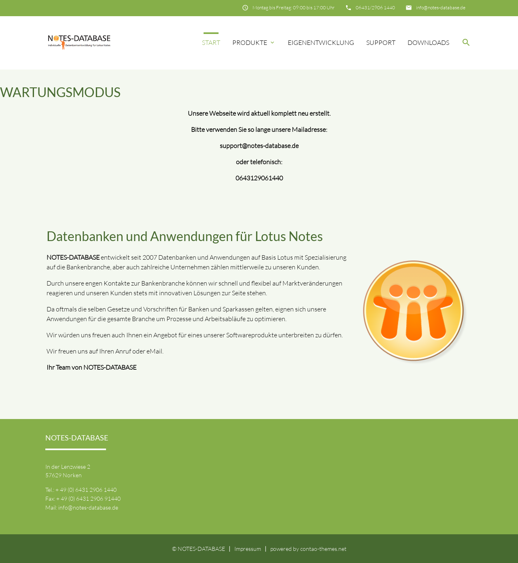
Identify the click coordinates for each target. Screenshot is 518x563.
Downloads (428, 42)
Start (211, 42)
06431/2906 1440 (375, 7)
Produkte (254, 42)
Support (380, 42)
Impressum (247, 548)
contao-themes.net (323, 548)
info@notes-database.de (440, 7)
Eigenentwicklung (321, 42)
